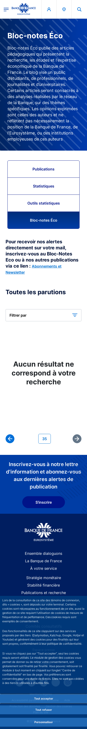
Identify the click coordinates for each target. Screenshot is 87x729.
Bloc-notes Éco (43, 220)
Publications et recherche (43, 592)
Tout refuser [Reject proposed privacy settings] (43, 709)
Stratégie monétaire (43, 577)
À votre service (43, 568)
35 (46, 438)
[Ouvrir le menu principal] (6, 9)
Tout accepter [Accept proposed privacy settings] (43, 698)
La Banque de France (43, 561)
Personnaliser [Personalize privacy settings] (43, 722)
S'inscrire (43, 502)
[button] (43, 315)
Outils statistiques (43, 203)
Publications (43, 169)
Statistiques (43, 186)
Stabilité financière (43, 585)
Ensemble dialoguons (43, 553)
